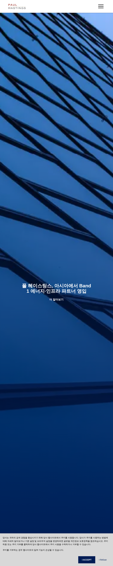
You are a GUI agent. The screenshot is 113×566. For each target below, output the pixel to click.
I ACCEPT (87, 560)
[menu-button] (101, 6)
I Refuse (103, 560)
